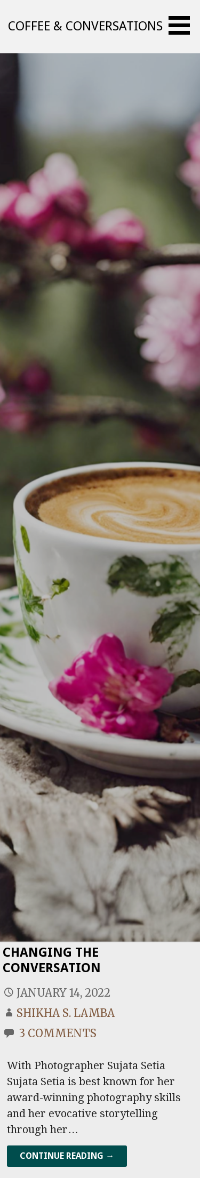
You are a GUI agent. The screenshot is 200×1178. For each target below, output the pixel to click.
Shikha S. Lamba (66, 1013)
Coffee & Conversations (85, 26)
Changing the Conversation (52, 960)
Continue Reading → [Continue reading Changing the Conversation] (67, 1156)
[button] (183, 25)
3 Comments (58, 1033)
